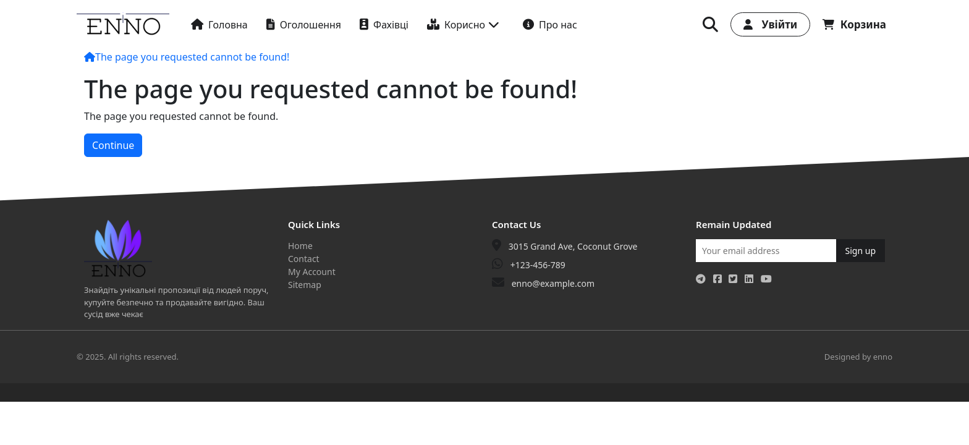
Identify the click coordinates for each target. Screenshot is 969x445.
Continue (113, 145)
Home (300, 246)
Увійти (770, 24)
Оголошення (303, 25)
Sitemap (304, 284)
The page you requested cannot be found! (192, 57)
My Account (312, 272)
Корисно (463, 25)
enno (882, 356)
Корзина (854, 24)
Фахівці (384, 25)
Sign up (860, 250)
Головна (219, 25)
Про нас (550, 25)
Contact (303, 259)
